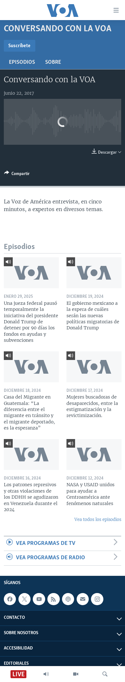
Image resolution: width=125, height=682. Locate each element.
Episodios (22, 62)
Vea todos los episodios (97, 519)
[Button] (17, 175)
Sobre (53, 62)
